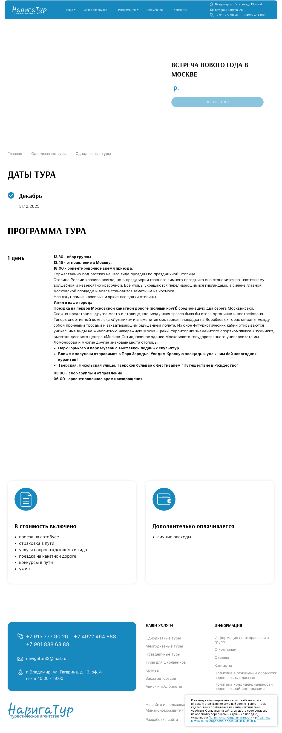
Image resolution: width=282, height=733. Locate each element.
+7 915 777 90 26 (226, 15)
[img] (28, 9)
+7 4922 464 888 (254, 15)
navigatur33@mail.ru (46, 658)
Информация (127, 9)
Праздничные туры (163, 654)
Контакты (180, 9)
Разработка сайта (162, 719)
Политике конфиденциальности (230, 717)
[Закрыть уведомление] (274, 698)
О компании (155, 9)
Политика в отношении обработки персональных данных (246, 675)
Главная (15, 153)
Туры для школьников (166, 662)
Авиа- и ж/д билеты (164, 686)
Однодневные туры (48, 153)
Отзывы (222, 657)
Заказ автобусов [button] (95, 9)
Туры (69, 9)
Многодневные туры (164, 646)
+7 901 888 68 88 (47, 644)
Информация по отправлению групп (242, 639)
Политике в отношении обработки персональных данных (230, 719)
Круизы (152, 670)
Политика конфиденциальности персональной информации (244, 686)
